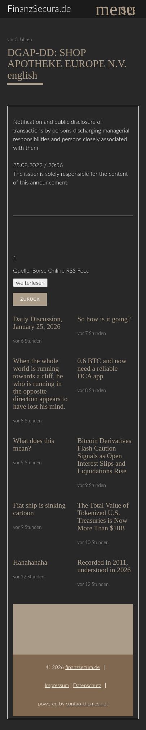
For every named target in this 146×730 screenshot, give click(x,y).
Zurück (30, 299)
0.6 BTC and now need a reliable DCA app (102, 368)
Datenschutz (87, 685)
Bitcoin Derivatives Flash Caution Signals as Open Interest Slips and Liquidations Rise (105, 456)
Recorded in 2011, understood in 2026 (104, 566)
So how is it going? (104, 319)
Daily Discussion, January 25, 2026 (37, 322)
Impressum (57, 685)
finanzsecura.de (82, 667)
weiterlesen (30, 282)
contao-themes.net (87, 703)
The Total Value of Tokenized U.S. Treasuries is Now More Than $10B (103, 516)
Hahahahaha (30, 562)
